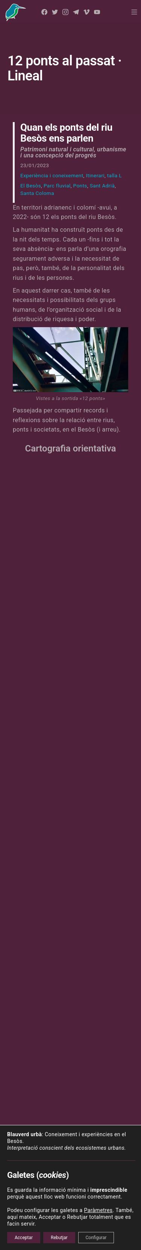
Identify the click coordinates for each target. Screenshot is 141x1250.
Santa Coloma (37, 193)
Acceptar (24, 1237)
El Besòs (30, 186)
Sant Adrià (102, 186)
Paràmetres (98, 1210)
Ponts (80, 186)
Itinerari (95, 175)
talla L (114, 175)
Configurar (96, 1237)
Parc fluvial (57, 186)
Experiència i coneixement (51, 175)
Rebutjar (59, 1237)
